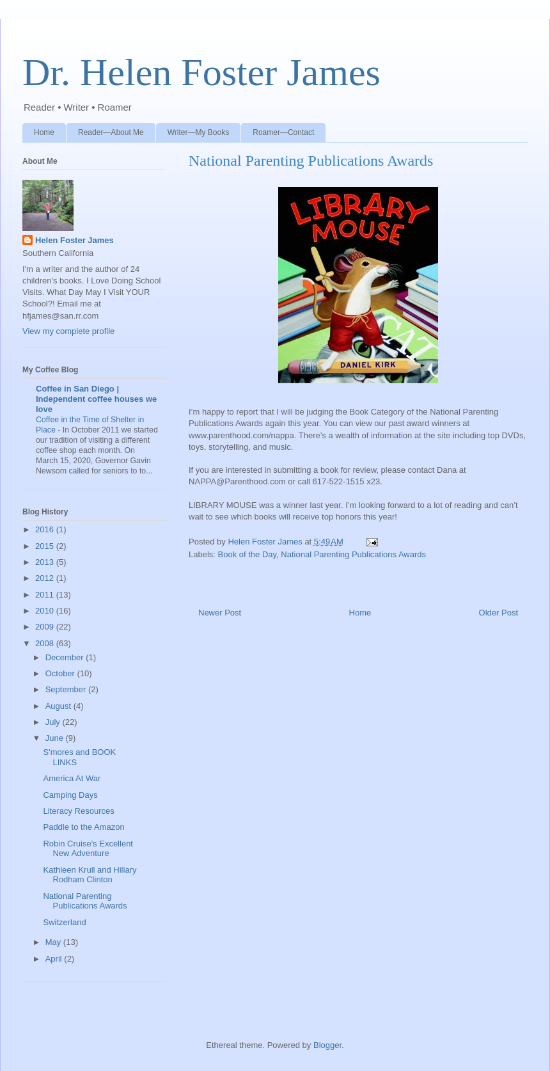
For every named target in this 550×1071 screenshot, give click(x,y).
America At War (71, 778)
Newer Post (219, 612)
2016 (45, 529)
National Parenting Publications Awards (353, 554)
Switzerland (64, 922)
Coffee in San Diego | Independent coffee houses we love (96, 399)
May (54, 942)
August (59, 706)
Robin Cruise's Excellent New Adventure (88, 849)
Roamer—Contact (283, 132)
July (54, 722)
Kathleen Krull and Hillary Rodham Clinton (89, 875)
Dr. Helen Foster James (201, 72)
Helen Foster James (74, 240)
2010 (45, 610)
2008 (45, 643)
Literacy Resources (78, 811)
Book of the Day (247, 554)
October (61, 673)
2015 (45, 546)
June (55, 738)
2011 (45, 594)
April (55, 959)
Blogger (327, 1045)
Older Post (498, 612)
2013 (45, 562)
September (66, 689)
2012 (45, 578)
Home (44, 132)
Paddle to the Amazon (83, 827)
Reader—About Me (111, 132)
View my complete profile (68, 331)
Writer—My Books (198, 132)
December (65, 657)
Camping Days (70, 795)
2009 (45, 626)
